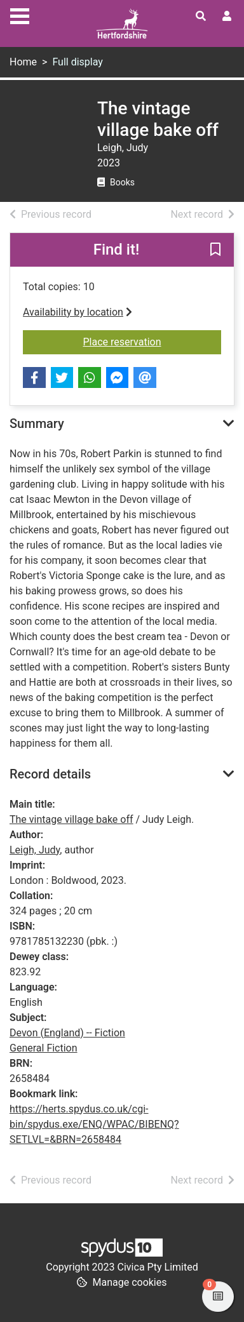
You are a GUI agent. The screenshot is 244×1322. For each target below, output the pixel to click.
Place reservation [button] (152, 341)
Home (23, 62)
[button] (215, 251)
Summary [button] (37, 423)
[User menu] (227, 16)
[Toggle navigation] (19, 14)
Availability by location (77, 312)
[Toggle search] (201, 16)
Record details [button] (50, 774)
